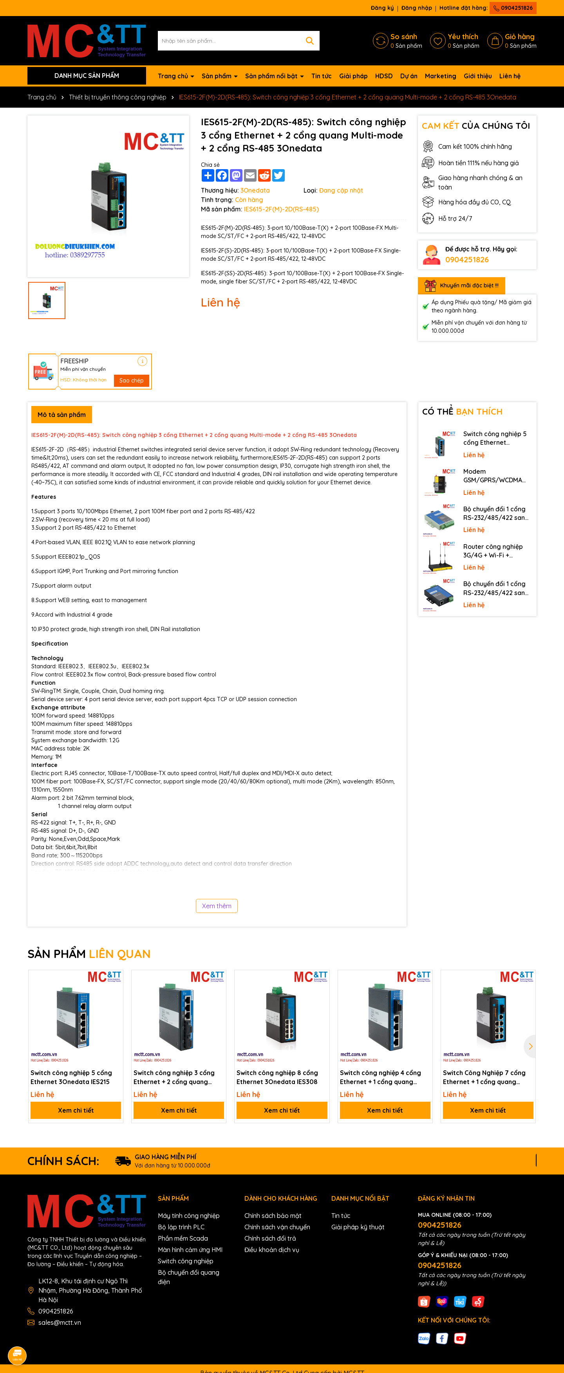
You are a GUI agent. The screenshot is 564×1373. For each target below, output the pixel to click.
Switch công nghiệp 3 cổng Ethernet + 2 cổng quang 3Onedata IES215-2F (174, 1077)
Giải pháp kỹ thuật (358, 1227)
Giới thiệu (478, 76)
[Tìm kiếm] (310, 41)
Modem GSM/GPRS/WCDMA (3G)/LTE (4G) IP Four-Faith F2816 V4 (495, 476)
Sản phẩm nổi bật (272, 76)
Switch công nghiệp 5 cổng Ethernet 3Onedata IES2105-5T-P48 (496, 438)
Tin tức (321, 76)
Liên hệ (510, 76)
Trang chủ (174, 76)
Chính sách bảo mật (273, 1216)
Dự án (409, 76)
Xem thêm (216, 906)
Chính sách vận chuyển (277, 1227)
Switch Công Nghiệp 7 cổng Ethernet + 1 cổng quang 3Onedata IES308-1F (484, 1077)
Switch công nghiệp (185, 1261)
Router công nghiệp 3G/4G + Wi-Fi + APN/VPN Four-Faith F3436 (493, 551)
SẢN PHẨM (89, 953)
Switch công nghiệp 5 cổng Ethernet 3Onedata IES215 (71, 1077)
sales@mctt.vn (59, 1322)
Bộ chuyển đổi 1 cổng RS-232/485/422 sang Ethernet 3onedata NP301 (496, 588)
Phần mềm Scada (183, 1238)
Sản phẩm (217, 76)
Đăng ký (382, 7)
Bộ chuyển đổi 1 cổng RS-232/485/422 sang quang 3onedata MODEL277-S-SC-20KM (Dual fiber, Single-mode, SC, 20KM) (496, 513)
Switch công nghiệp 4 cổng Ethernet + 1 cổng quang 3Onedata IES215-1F (380, 1077)
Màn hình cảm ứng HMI (190, 1250)
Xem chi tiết (76, 1110)
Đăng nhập (416, 7)
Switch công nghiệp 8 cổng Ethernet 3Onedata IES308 (277, 1077)
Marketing (440, 76)
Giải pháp (353, 76)
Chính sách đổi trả (270, 1238)
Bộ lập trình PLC (181, 1227)
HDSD (384, 76)
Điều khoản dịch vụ (271, 1250)
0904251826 (513, 7)
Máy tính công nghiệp (189, 1216)
